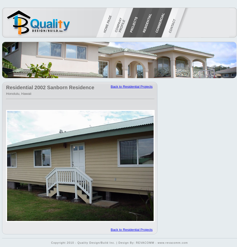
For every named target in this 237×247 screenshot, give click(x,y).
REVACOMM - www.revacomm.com (162, 242)
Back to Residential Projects (132, 86)
